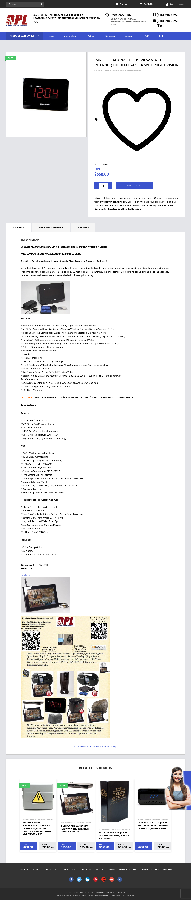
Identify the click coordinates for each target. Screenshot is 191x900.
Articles (91, 36)
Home (51, 36)
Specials (129, 36)
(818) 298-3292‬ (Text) (167, 23)
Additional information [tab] (51, 227)
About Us (37, 869)
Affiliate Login (150, 869)
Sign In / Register (177, 4)
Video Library (71, 36)
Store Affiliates (128, 869)
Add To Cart (134, 186)
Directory (110, 36)
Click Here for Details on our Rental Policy (95, 747)
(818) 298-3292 (167, 15)
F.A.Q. (146, 36)
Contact (100, 869)
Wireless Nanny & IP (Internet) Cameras (122, 70)
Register (168, 869)
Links (161, 36)
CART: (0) (148, 4)
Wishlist (123, 4)
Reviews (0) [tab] (83, 227)
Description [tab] (18, 227)
